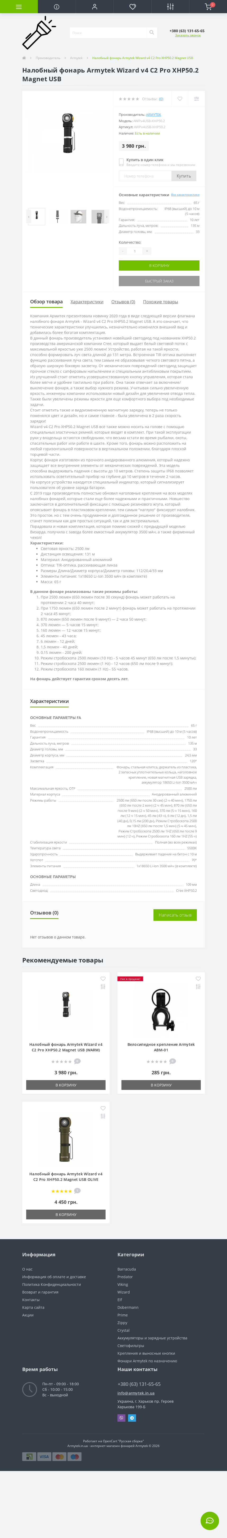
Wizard (123, 1292)
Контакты (31, 1299)
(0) (161, 98)
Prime (122, 1314)
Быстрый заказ (159, 281)
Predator (125, 1276)
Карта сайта (33, 1307)
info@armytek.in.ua (136, 1393)
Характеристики (87, 302)
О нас (27, 1269)
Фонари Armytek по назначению (147, 1360)
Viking (122, 1284)
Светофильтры (130, 1345)
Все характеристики (185, 195)
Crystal (123, 1330)
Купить (184, 176)
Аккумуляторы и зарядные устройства (152, 1337)
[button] (94, 6)
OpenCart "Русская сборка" (123, 1441)
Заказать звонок (188, 35)
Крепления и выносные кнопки (146, 1353)
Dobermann (128, 1307)
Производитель (48, 58)
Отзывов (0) (123, 302)
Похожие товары (160, 302)
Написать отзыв (175, 915)
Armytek (76, 58)
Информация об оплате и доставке (54, 1276)
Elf (119, 1299)
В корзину (159, 265)
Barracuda (126, 1269)
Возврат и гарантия (40, 1292)
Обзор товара (46, 301)
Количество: (130, 242)
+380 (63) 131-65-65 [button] (139, 1384)
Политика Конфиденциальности (51, 1284)
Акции (28, 1314)
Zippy (122, 1322)
